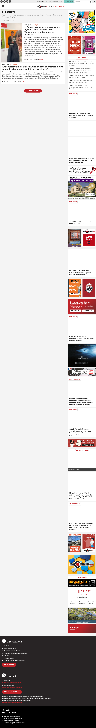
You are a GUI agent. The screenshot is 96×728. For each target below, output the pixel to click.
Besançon (27, 25)
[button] (91, 2)
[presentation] (69, 461)
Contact (6, 646)
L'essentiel (82, 58)
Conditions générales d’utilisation (14, 660)
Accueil (4, 20)
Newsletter (9, 665)
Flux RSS (6, 655)
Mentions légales (9, 658)
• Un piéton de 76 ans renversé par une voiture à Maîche (81, 76)
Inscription (75, 311)
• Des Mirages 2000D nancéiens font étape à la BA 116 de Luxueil (80, 87)
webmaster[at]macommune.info (12, 702)
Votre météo (82, 577)
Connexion (88, 311)
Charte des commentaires (12, 651)
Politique (35, 25)
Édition (51, 6)
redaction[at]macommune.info (11, 682)
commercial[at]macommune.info (12, 687)
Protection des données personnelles (15, 653)
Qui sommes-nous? (10, 648)
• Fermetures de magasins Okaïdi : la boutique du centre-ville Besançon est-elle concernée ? (80, 70)
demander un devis (11, 692)
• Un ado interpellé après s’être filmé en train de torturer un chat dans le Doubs (81, 63)
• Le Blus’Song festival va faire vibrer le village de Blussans (81, 81)
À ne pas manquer (82, 450)
